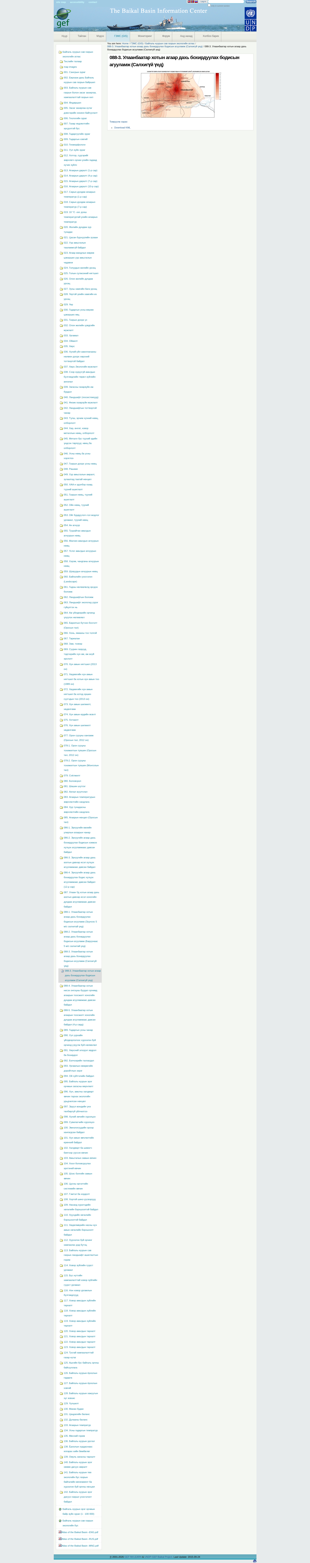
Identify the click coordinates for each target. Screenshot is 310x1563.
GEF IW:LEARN (133, 1557)
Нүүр (64, 36)
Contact (93, 2)
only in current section (220, 6)
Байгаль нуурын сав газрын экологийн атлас (170, 43)
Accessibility (77, 2)
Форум (166, 36)
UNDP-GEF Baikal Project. (159, 1557)
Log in (203, 1)
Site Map (61, 2)
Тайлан (82, 36)
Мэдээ (100, 36)
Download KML (122, 127)
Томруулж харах (118, 121)
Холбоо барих (211, 36)
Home (125, 43)
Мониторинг (145, 36)
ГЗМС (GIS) (121, 36)
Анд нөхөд (186, 36)
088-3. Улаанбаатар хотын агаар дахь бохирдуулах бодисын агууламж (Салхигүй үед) (155, 46)
